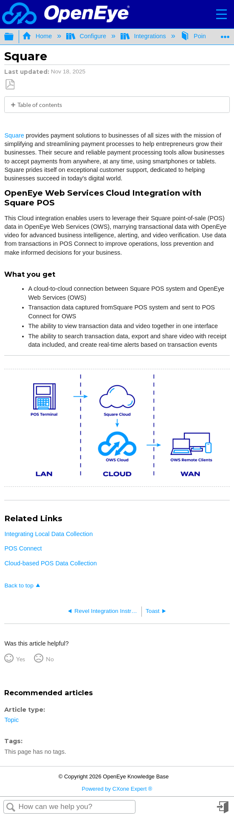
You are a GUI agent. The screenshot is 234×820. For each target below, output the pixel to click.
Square (14, 135)
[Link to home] (66, 14)
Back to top (18, 585)
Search (11, 807)
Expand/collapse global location (225, 34)
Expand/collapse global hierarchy (14, 36)
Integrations (144, 36)
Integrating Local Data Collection (48, 534)
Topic (11, 719)
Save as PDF (9, 84)
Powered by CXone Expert (117, 789)
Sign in (223, 810)
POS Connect (23, 548)
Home (38, 36)
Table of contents (39, 104)
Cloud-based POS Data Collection (50, 563)
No (50, 659)
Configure (87, 36)
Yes (20, 659)
